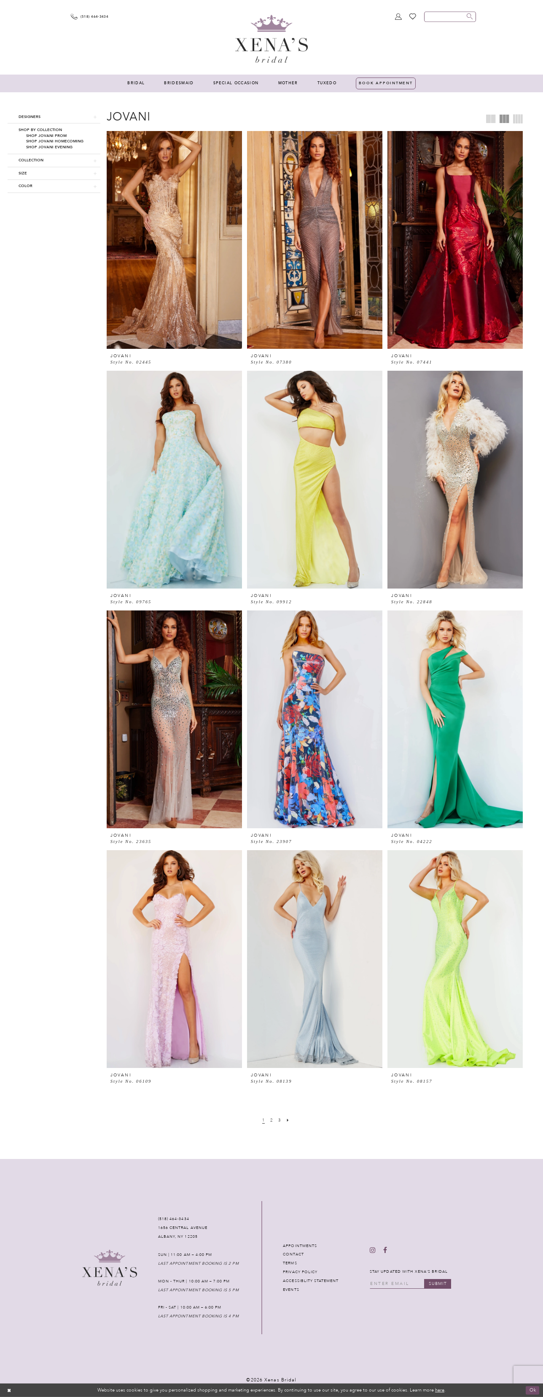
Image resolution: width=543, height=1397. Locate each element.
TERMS (290, 1263)
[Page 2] (272, 1120)
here (439, 1390)
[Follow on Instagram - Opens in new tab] (372, 1250)
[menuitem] (136, 83)
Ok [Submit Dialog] (533, 1390)
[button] (54, 117)
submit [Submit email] (438, 1284)
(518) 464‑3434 (173, 1218)
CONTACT (293, 1254)
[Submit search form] (469, 16)
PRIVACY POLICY (300, 1271)
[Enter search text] (450, 16)
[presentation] (174, 240)
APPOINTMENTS (300, 1245)
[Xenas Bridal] (271, 38)
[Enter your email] (410, 1284)
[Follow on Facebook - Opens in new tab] (385, 1250)
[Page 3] (280, 1120)
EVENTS (291, 1289)
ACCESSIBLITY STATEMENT (311, 1280)
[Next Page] (288, 1120)
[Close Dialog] (9, 1390)
